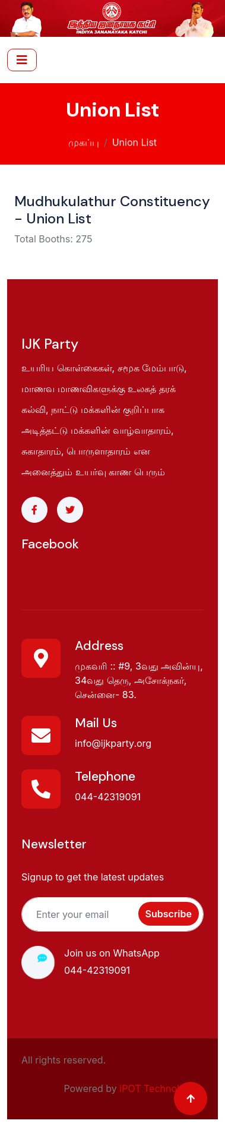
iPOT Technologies (161, 1088)
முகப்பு (83, 141)
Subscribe (168, 914)
